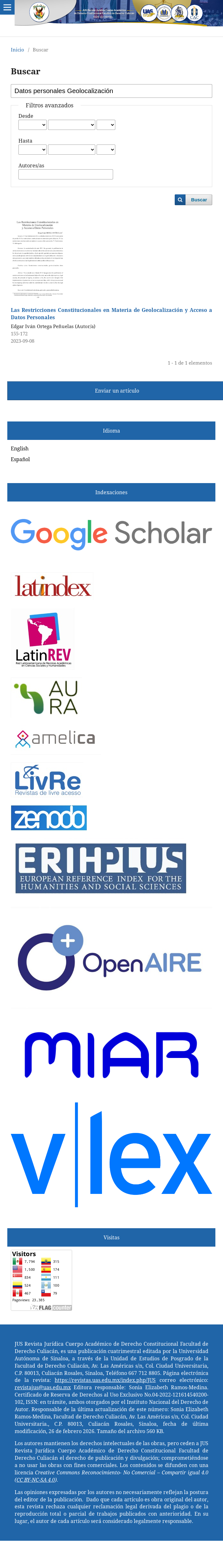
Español (20, 459)
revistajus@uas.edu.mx (43, 1387)
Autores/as (31, 165)
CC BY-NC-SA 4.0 (36, 1479)
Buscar (199, 199)
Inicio (17, 49)
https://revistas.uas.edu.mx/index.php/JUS (105, 1380)
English (20, 448)
